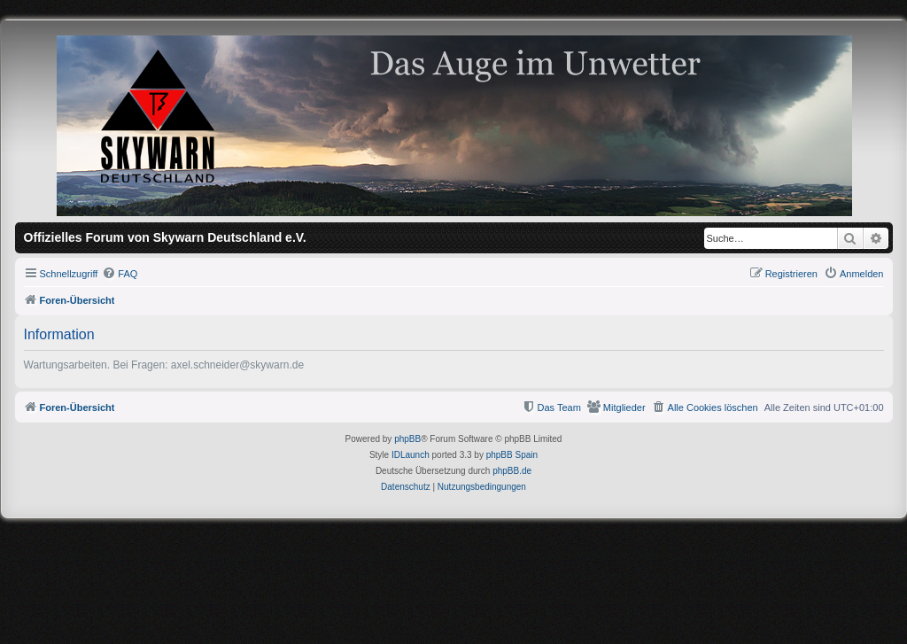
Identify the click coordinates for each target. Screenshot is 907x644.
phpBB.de (511, 471)
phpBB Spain (512, 455)
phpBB (407, 439)
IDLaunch (410, 455)
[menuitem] (119, 273)
